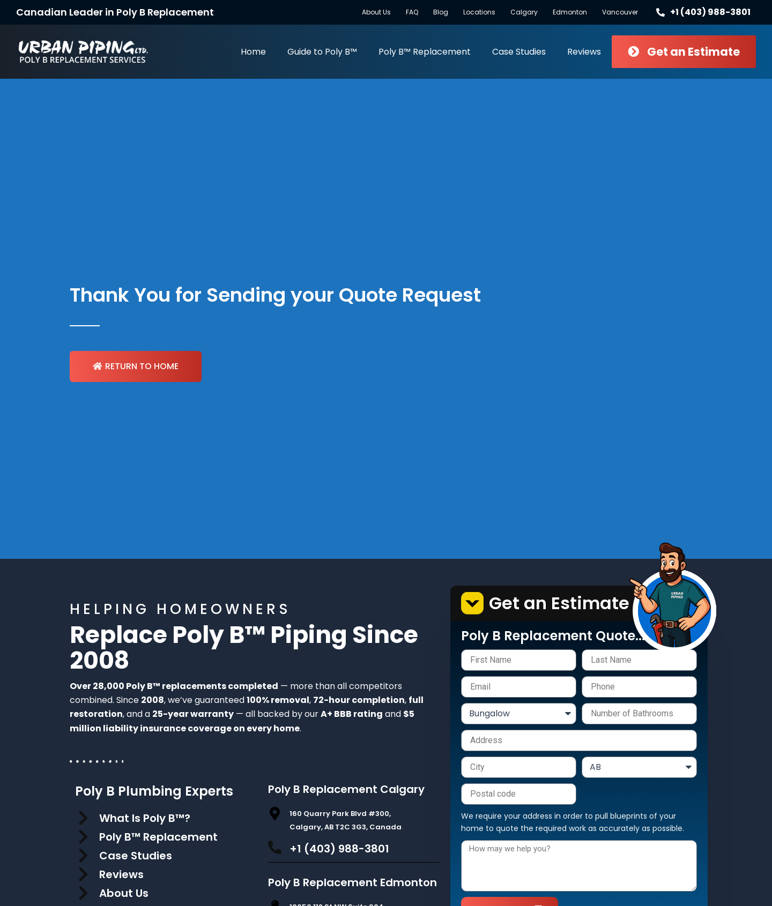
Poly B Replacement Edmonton (352, 882)
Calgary (524, 12)
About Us (376, 12)
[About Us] (83, 893)
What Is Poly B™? (144, 818)
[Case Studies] (83, 856)
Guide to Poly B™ (322, 52)
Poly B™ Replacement (424, 52)
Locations (479, 12)
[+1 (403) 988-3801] (274, 847)
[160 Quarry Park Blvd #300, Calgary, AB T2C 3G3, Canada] (274, 813)
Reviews (584, 52)
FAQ (412, 12)
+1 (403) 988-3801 (339, 848)
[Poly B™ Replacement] (83, 837)
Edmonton (570, 12)
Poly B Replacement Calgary (346, 789)
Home (253, 52)
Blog (440, 12)
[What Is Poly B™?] (83, 818)
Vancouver (620, 12)
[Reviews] (83, 874)
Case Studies (519, 52)
